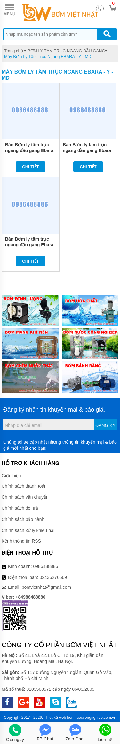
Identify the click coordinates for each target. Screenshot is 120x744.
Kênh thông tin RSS (21, 540)
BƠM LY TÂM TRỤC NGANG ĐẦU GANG (66, 50)
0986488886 (45, 566)
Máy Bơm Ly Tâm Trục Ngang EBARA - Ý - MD (47, 56)
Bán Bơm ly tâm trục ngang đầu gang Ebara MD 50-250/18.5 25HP (87, 150)
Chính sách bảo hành (23, 519)
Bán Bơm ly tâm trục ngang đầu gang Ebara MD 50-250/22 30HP (29, 150)
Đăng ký (105, 425)
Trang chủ (13, 50)
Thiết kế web (55, 717)
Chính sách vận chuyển (25, 497)
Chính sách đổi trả (20, 508)
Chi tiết (30, 166)
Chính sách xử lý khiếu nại (28, 530)
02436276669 (53, 577)
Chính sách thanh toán (24, 486)
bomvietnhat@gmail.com (46, 587)
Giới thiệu (11, 475)
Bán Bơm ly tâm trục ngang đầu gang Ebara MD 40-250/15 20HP (29, 245)
